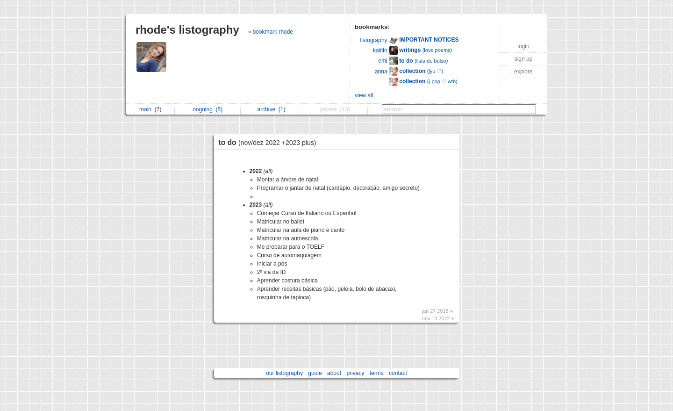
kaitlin (380, 50)
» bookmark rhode (270, 32)
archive (271, 109)
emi (382, 61)
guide (315, 373)
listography (373, 40)
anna (381, 71)
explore (523, 71)
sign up (524, 59)
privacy (355, 373)
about (334, 373)
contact (398, 373)
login (523, 46)
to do (270, 142)
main (150, 109)
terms (377, 373)
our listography (284, 373)
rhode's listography (187, 29)
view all (364, 95)
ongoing (207, 109)
